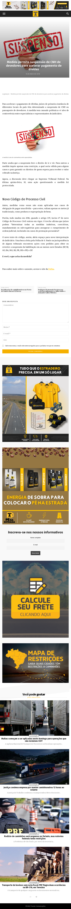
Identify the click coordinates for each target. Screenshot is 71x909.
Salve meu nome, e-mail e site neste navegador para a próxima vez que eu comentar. (32, 346)
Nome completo (35, 538)
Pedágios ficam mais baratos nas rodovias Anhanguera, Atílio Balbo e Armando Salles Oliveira (51, 291)
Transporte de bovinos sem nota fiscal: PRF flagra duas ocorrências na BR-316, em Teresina (34, 886)
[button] (4, 14)
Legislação (33, 57)
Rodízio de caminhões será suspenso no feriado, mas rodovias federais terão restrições (33, 837)
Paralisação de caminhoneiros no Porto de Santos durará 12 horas (16, 290)
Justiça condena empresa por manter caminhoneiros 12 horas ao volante (33, 788)
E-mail (35, 545)
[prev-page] (30, 897)
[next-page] (36, 897)
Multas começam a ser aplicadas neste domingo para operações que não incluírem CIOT (33, 739)
